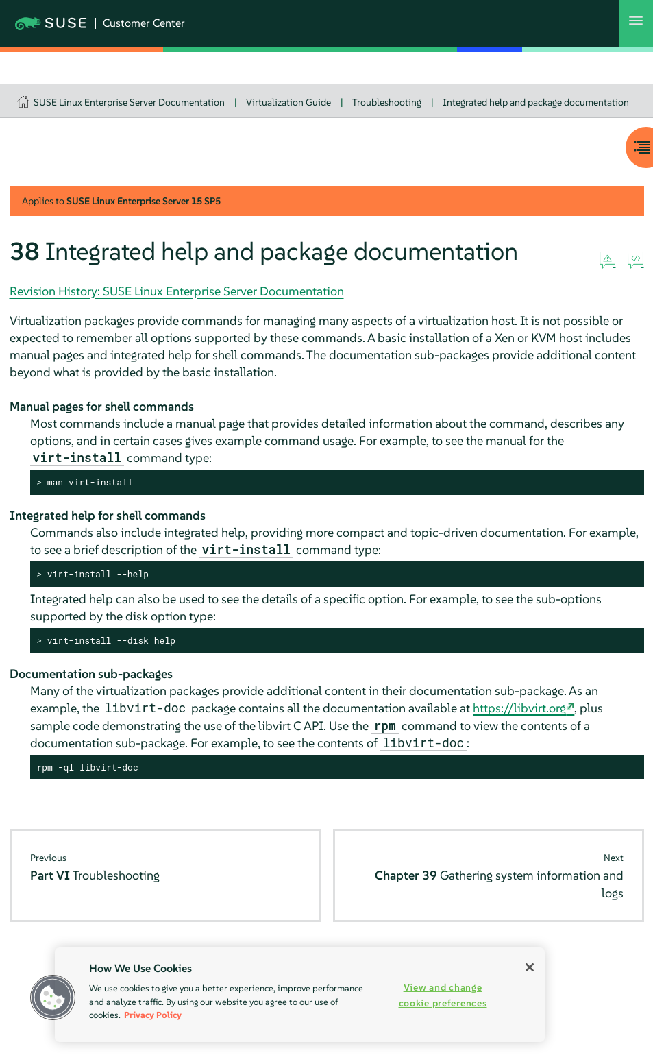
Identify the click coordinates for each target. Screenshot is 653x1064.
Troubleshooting (386, 102)
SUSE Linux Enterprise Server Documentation (129, 102)
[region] (300, 994)
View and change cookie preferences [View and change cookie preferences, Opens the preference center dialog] (443, 995)
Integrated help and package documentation (536, 102)
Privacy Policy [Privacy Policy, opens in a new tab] (153, 1015)
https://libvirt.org (519, 708)
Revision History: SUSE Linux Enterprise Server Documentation (177, 291)
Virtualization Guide (288, 102)
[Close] (530, 967)
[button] (53, 997)
